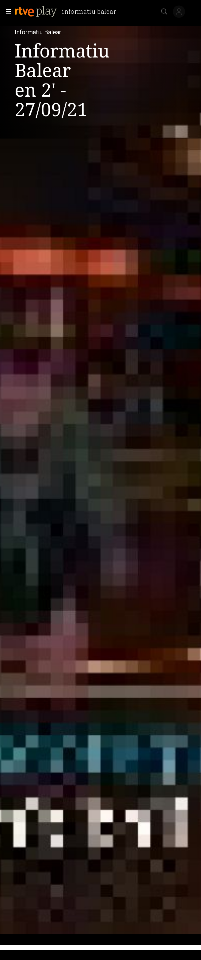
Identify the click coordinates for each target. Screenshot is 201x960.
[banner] (68, 11)
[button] (6, 11)
